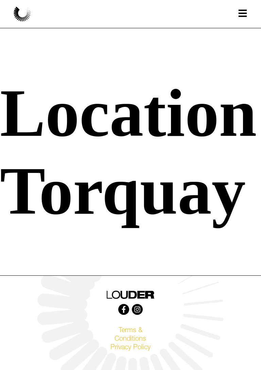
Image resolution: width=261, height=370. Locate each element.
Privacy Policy (130, 347)
